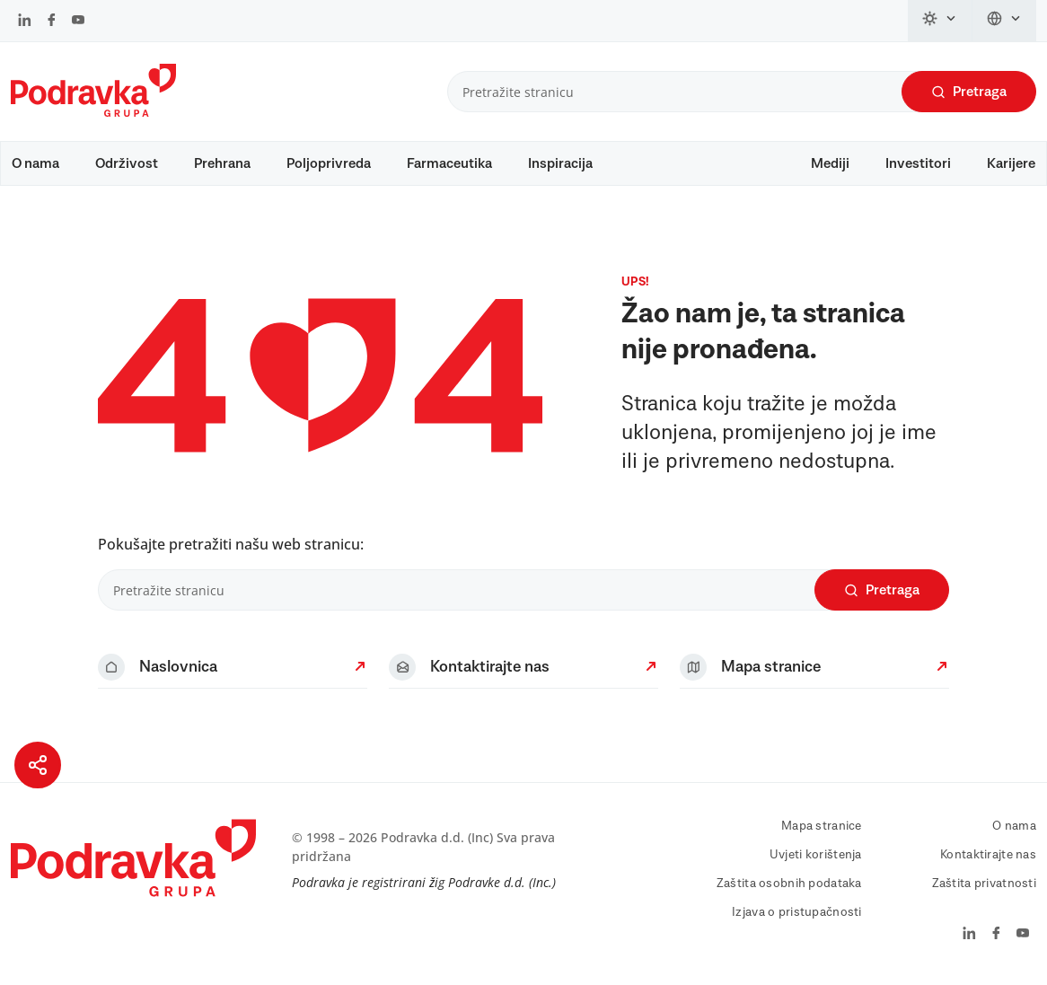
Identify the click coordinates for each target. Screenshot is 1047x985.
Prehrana (222, 163)
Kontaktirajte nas (988, 855)
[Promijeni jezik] (1004, 20)
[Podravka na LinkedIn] (24, 21)
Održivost (126, 163)
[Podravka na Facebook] (52, 21)
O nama (35, 163)
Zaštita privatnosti (984, 883)
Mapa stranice (821, 826)
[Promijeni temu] (940, 20)
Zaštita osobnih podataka (789, 883)
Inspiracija (560, 163)
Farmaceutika (449, 163)
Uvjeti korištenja (816, 855)
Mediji (830, 163)
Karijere (1011, 163)
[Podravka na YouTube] (78, 21)
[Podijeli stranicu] (37, 765)
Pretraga (969, 92)
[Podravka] (93, 112)
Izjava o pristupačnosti (796, 912)
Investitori (918, 163)
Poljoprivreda (328, 163)
